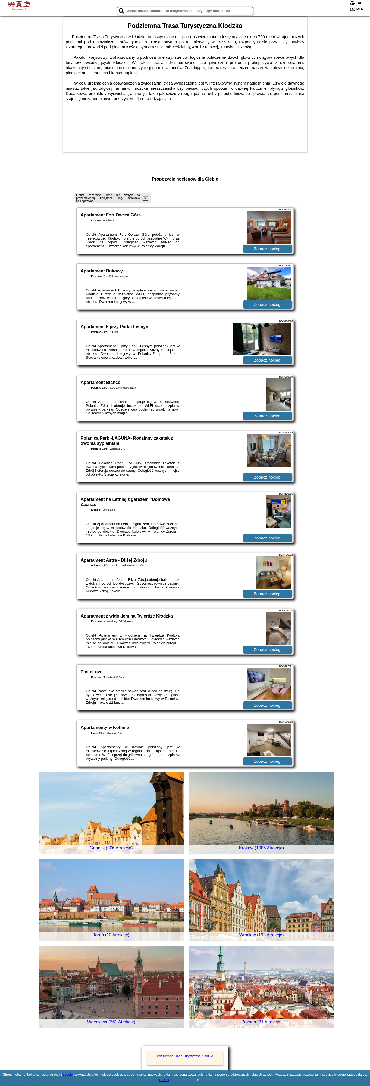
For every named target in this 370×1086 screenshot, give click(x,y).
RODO (164, 1080)
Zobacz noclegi (267, 248)
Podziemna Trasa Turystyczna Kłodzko (185, 1056)
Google (67, 1074)
